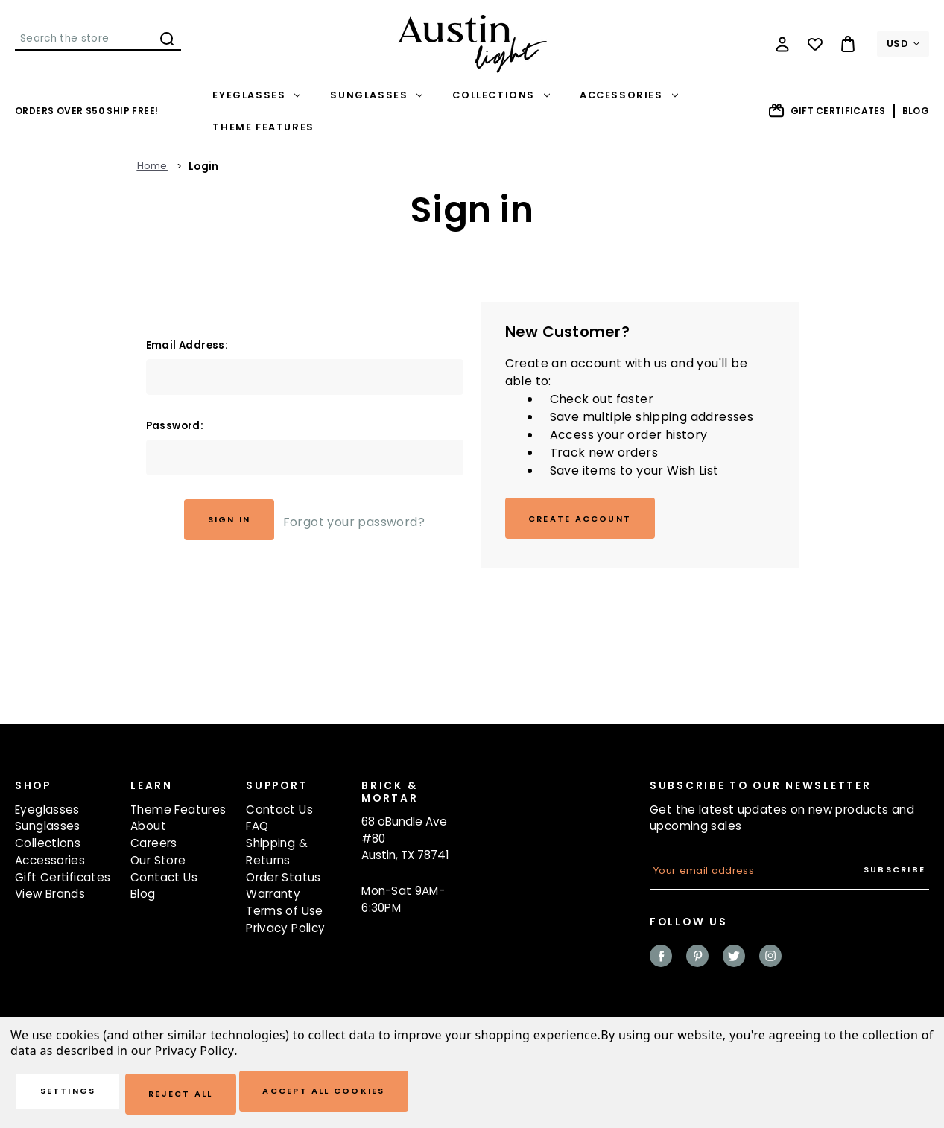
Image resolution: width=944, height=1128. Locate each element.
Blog (915, 110)
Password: (175, 426)
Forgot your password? (361, 521)
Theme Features (263, 127)
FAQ (257, 831)
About (148, 831)
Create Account (589, 520)
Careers (153, 847)
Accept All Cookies (374, 1095)
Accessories (629, 95)
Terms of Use (284, 915)
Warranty (273, 899)
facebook (661, 960)
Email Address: (187, 345)
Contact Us (163, 882)
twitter (734, 960)
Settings (78, 1095)
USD (903, 43)
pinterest (697, 960)
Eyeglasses (256, 95)
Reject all (209, 1095)
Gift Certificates (826, 111)
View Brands (50, 899)
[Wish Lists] (815, 44)
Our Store (158, 864)
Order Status (283, 882)
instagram (770, 960)
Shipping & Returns (277, 856)
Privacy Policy (285, 932)
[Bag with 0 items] (847, 44)
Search (167, 39)
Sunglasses (376, 95)
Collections (501, 95)
